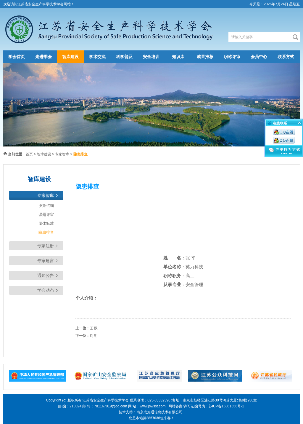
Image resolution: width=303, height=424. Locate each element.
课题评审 (46, 214)
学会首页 (16, 56)
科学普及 (124, 56)
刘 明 (94, 336)
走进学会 (43, 56)
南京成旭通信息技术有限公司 (159, 412)
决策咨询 (46, 205)
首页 (29, 154)
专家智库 (62, 154)
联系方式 (286, 56)
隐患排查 (46, 232)
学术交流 (97, 56)
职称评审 (232, 56)
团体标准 (46, 223)
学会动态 (45, 290)
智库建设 (70, 56)
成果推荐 (205, 56)
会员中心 (259, 56)
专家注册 (45, 245)
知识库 (178, 56)
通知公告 (45, 275)
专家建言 (45, 260)
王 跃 (94, 328)
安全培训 (151, 56)
